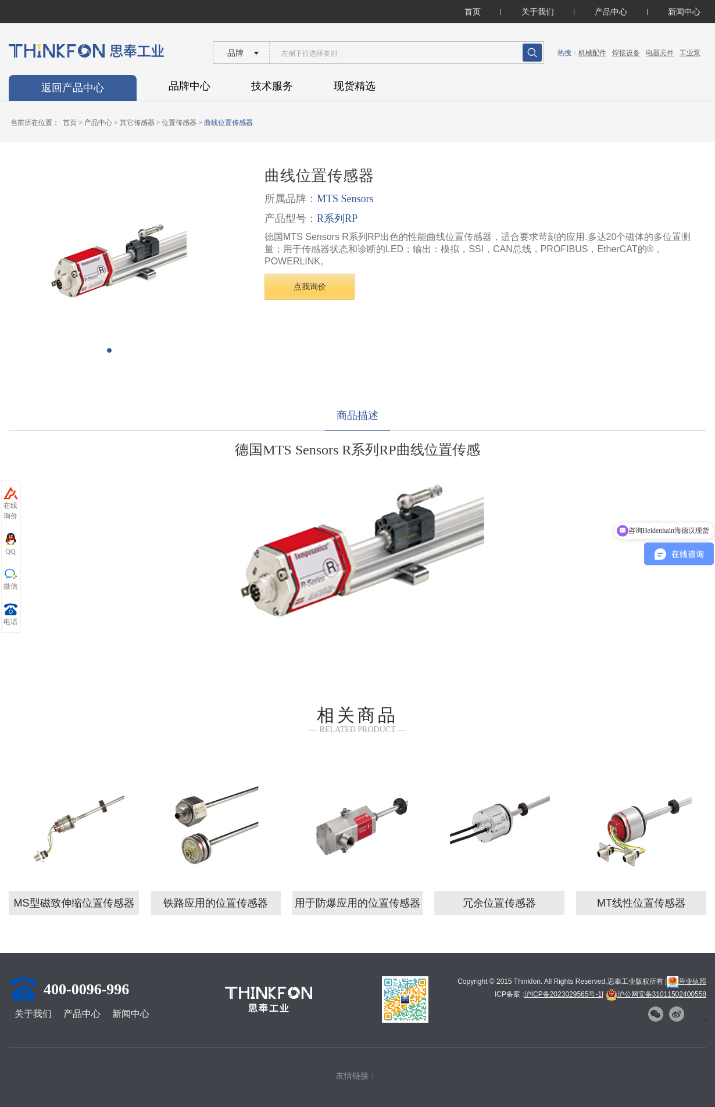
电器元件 (660, 53)
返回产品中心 (72, 88)
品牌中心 (189, 86)
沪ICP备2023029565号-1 (563, 994)
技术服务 (272, 86)
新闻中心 (684, 11)
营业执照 (686, 981)
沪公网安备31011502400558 (656, 994)
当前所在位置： (34, 123)
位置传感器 (179, 123)
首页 (472, 11)
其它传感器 (137, 123)
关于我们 (537, 11)
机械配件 (592, 53)
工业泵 (690, 53)
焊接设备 (626, 53)
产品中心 (611, 11)
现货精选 (355, 86)
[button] (109, 350)
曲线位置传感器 (228, 123)
